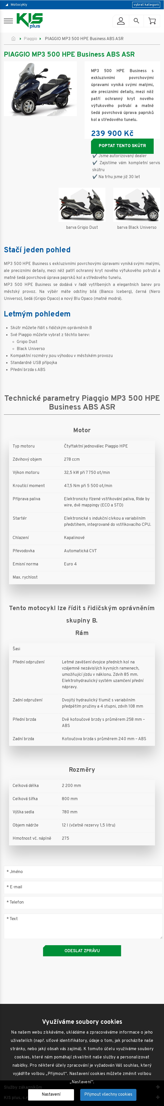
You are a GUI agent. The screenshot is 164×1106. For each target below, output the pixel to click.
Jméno (14, 872)
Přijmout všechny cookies (108, 1094)
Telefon (15, 902)
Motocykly (19, 5)
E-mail (14, 887)
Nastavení (51, 1094)
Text (12, 919)
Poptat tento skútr (122, 146)
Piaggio (30, 39)
